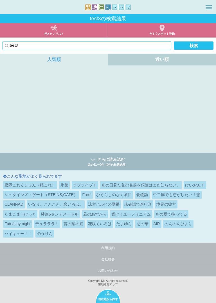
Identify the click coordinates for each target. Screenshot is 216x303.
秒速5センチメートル (59, 214)
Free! (86, 194)
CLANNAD (13, 204)
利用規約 (108, 248)
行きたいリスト (54, 33)
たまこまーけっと (20, 214)
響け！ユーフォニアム (131, 214)
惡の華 (142, 223)
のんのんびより (178, 223)
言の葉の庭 (73, 223)
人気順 (54, 59)
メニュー (209, 7)
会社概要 (108, 259)
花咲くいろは (100, 223)
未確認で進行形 (138, 204)
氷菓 (64, 185)
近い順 (162, 59)
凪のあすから (95, 214)
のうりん (45, 233)
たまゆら (124, 223)
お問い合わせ (108, 271)
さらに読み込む (108, 162)
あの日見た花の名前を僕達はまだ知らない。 (141, 185)
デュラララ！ (47, 223)
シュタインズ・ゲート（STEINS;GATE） (41, 194)
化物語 (142, 194)
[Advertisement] (108, 110)
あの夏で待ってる (171, 214)
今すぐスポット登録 (162, 33)
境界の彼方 (166, 204)
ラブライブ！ (85, 185)
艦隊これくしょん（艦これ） (30, 185)
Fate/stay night (17, 223)
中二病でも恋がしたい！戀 (176, 194)
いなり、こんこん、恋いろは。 (55, 204)
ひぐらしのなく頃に (114, 194)
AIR (156, 223)
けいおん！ (195, 185)
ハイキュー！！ (18, 233)
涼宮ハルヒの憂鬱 (104, 204)
